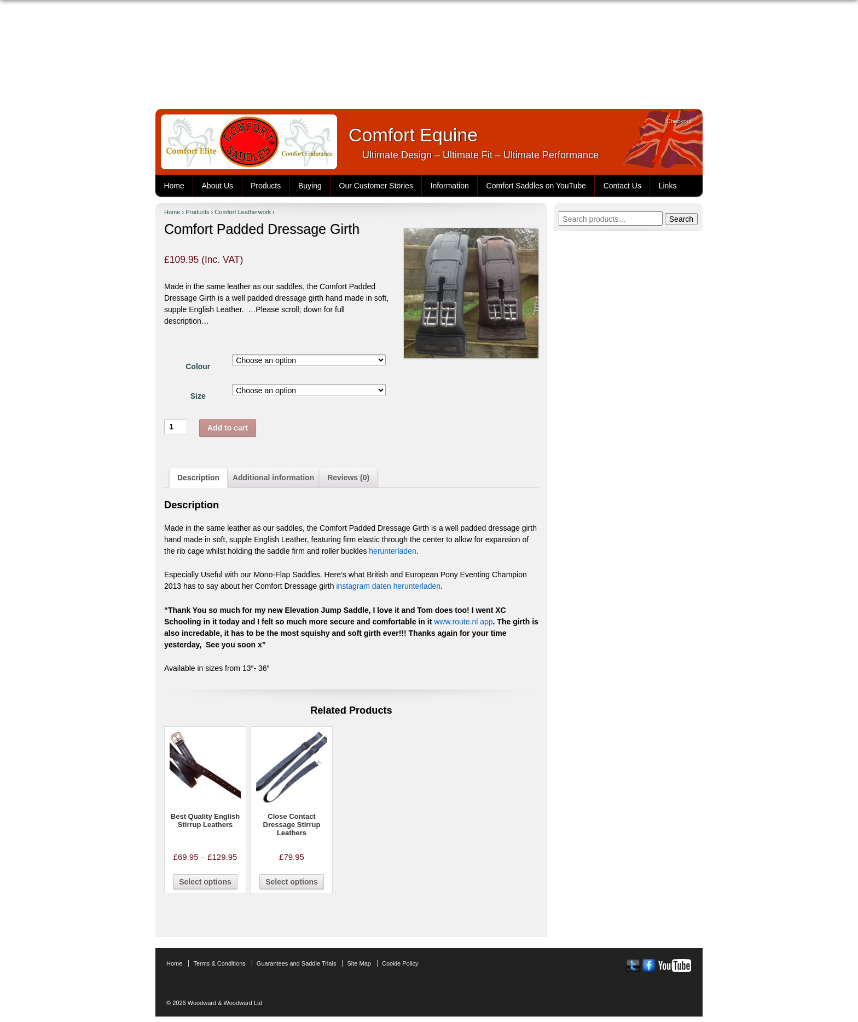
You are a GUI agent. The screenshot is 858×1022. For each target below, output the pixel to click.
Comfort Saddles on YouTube (536, 185)
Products (266, 185)
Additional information (273, 477)
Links (668, 185)
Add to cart (227, 427)
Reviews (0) (348, 477)
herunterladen (392, 551)
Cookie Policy (400, 963)
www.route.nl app (463, 621)
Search (681, 219)
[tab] (198, 478)
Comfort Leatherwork (243, 212)
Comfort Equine (413, 134)
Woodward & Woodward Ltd (224, 1003)
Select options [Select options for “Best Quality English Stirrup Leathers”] (205, 881)
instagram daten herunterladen (388, 586)
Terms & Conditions (219, 963)
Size (198, 396)
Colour (197, 366)
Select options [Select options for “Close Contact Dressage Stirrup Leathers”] (291, 881)
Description (198, 477)
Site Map (358, 963)
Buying (310, 185)
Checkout (679, 121)
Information (450, 185)
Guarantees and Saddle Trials (297, 963)
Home (174, 185)
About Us (218, 185)
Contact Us (622, 185)
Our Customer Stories (376, 185)
